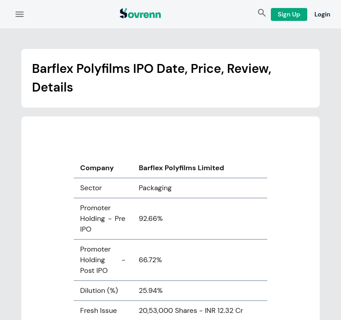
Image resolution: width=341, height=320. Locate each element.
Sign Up (289, 14)
